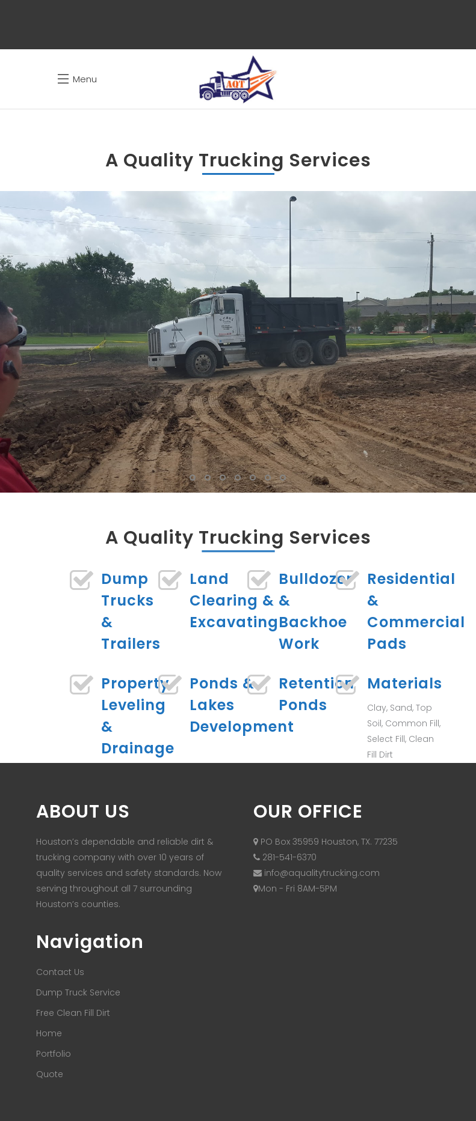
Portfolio (53, 1054)
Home (49, 1033)
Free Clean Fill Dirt (73, 1013)
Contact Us (60, 972)
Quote (49, 1074)
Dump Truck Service (78, 992)
